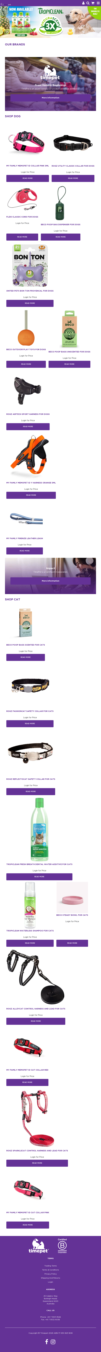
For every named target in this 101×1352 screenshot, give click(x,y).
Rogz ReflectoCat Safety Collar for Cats (30, 779)
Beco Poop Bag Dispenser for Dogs (60, 224)
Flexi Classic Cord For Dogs (22, 217)
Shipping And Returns (50, 1278)
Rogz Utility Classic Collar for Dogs (73, 166)
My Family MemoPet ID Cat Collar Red (27, 1070)
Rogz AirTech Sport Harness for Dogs (28, 414)
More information (50, 98)
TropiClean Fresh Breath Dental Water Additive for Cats (39, 864)
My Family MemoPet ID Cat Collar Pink (27, 1212)
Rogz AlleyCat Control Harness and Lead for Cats (35, 1009)
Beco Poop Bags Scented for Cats (25, 645)
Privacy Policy (50, 1274)
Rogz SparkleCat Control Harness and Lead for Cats (37, 1151)
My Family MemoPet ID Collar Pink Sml (27, 166)
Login (50, 1282)
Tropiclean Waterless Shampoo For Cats (30, 931)
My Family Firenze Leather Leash (24, 538)
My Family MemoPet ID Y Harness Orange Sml (31, 483)
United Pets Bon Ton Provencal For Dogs (30, 291)
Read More (28, 178)
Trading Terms (50, 1266)
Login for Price (28, 172)
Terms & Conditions (50, 1270)
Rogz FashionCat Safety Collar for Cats (30, 711)
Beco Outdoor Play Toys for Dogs (26, 349)
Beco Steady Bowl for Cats (72, 915)
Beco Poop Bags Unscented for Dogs (69, 352)
